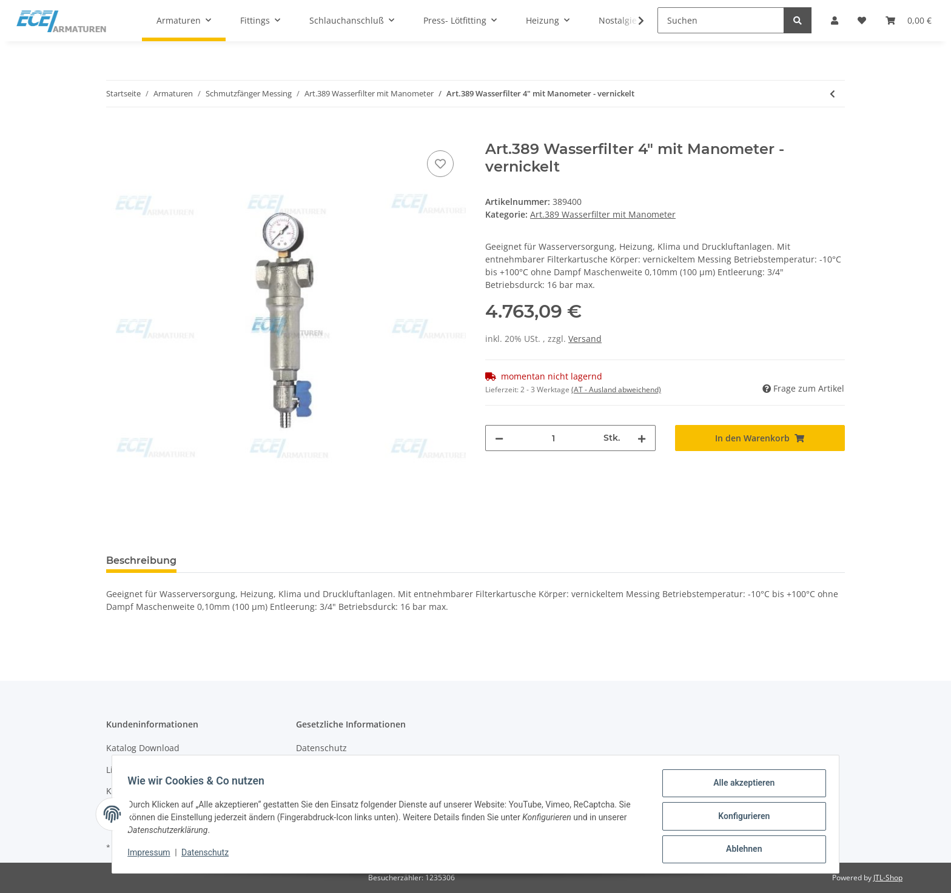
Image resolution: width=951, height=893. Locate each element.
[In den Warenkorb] (116, 134)
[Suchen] (720, 20)
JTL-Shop (887, 877)
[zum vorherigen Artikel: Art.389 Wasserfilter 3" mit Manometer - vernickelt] (832, 94)
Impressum (153, 855)
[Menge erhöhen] (641, 438)
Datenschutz (321, 748)
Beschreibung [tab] (141, 560)
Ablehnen (740, 850)
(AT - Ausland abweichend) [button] (616, 389)
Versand (585, 338)
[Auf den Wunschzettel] (440, 163)
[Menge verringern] (499, 438)
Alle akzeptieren (739, 787)
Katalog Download (143, 748)
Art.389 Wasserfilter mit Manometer (603, 214)
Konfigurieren (739, 818)
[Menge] (553, 438)
